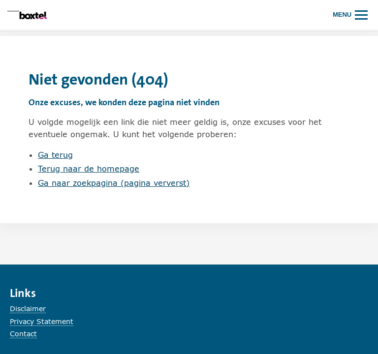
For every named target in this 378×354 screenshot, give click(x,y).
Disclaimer (28, 308)
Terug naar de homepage (88, 168)
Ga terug (55, 154)
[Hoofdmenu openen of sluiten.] (350, 14)
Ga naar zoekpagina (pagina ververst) (113, 182)
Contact (23, 333)
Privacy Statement (41, 321)
